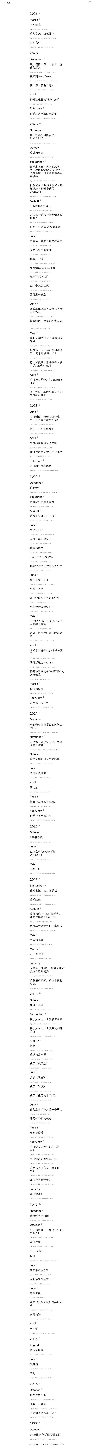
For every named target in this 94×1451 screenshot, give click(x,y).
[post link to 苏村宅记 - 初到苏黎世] (47, 893)
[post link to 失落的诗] (47, 1317)
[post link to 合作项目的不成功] (47, 468)
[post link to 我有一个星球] (47, 1406)
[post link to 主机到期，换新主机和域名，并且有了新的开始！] (47, 420)
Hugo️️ (56, 1444)
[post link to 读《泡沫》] (47, 1196)
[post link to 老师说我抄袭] (47, 776)
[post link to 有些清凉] (47, 27)
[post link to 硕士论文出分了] (47, 582)
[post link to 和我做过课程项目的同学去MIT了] (47, 728)
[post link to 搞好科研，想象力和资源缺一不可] (47, 324)
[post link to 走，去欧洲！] (47, 956)
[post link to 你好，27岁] (47, 261)
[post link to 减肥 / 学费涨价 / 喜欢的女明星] (47, 342)
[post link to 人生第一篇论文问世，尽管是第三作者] (47, 745)
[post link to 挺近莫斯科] (47, 1352)
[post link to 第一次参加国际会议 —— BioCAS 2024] (47, 139)
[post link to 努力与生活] (47, 591)
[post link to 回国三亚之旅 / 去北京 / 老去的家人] (47, 312)
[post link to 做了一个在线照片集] (47, 431)
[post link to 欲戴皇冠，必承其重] (47, 36)
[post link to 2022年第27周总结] (47, 559)
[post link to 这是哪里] (47, 490)
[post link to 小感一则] (47, 871)
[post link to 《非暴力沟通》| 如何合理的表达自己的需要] (47, 972)
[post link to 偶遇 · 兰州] (47, 1007)
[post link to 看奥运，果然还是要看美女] (47, 243)
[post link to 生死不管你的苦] (47, 1282)
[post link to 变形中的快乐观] (47, 1273)
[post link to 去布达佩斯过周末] (47, 208)
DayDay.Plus (40, 1444)
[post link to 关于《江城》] (47, 1089)
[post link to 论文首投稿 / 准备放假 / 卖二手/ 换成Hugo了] (47, 366)
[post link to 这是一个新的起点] (47, 1121)
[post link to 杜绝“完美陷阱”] (47, 279)
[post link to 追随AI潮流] (47, 155)
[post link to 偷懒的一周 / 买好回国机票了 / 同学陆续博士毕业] (47, 354)
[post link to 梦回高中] (47, 45)
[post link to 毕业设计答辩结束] (47, 609)
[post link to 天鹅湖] (47, 1367)
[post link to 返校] (47, 1258)
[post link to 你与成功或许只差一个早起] (47, 1112)
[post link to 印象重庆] (47, 1296)
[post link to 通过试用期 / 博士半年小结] (47, 454)
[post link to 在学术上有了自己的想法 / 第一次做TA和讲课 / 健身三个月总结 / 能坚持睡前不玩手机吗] (47, 174)
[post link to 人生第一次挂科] (47, 705)
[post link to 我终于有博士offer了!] (47, 518)
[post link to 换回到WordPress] (47, 79)
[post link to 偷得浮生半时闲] (47, 1218)
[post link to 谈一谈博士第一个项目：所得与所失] (47, 68)
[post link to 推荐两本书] (47, 550)
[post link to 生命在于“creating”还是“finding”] (47, 855)
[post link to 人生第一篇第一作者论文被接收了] (47, 218)
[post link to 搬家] (47, 1048)
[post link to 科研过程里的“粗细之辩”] (47, 102)
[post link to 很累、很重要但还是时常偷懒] (47, 637)
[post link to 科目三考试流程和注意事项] (47, 928)
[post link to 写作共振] (47, 1244)
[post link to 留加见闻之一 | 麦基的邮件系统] (47, 1032)
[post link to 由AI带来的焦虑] (47, 288)
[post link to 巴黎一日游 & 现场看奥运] (47, 229)
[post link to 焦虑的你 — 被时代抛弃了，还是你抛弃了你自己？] (47, 917)
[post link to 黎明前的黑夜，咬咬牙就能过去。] (47, 984)
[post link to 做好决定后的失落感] (47, 504)
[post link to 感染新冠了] (47, 532)
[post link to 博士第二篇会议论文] (47, 88)
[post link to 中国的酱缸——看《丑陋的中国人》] (47, 1233)
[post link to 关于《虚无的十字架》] (47, 1098)
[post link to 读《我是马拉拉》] (47, 1182)
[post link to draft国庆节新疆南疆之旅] (47, 1437)
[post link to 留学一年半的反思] (47, 818)
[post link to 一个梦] (47, 1331)
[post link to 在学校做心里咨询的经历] (47, 600)
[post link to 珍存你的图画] (47, 1397)
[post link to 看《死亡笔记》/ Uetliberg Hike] (47, 383)
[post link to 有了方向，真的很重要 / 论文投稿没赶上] (47, 395)
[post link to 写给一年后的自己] (47, 541)
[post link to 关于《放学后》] (47, 1066)
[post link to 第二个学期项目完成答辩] (47, 761)
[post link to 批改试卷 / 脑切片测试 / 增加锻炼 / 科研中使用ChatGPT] (47, 191)
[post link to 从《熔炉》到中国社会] (47, 1161)
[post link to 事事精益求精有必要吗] (47, 445)
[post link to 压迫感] (47, 790)
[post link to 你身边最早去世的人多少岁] (47, 568)
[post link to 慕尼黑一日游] (47, 297)
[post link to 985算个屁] (47, 840)
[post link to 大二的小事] (47, 942)
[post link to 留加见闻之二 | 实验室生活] (47, 1022)
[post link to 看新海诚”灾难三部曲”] (47, 270)
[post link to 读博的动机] (47, 691)
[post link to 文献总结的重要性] (47, 252)
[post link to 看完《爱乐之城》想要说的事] (47, 1306)
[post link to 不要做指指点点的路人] (47, 1415)
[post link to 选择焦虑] (47, 902)
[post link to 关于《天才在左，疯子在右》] (47, 1171)
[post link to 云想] (47, 1376)
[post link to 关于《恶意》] (47, 1080)
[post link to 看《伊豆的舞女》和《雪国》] (47, 1150)
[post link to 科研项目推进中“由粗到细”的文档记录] (47, 675)
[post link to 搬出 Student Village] (47, 804)
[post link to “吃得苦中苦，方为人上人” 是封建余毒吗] (47, 624)
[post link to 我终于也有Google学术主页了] (47, 654)
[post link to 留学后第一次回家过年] (47, 116)
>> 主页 (7, 3)
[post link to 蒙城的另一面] (47, 1057)
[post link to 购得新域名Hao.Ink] (47, 665)
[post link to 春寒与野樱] (47, 1135)
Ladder (61, 1444)
